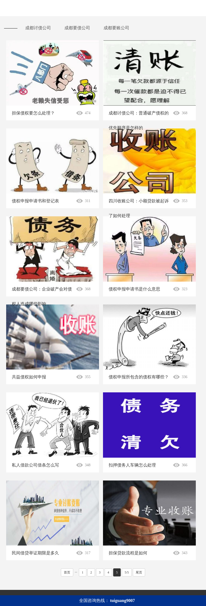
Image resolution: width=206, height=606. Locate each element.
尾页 (139, 572)
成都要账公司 (116, 28)
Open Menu (198, 8)
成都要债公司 (77, 28)
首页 (67, 572)
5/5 (127, 572)
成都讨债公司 (38, 28)
